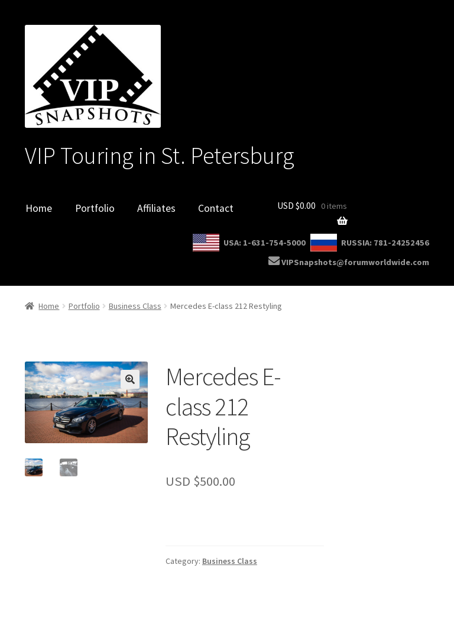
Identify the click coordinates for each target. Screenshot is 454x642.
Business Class (135, 306)
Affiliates (156, 208)
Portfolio (95, 208)
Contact (216, 208)
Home (38, 208)
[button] (130, 379)
